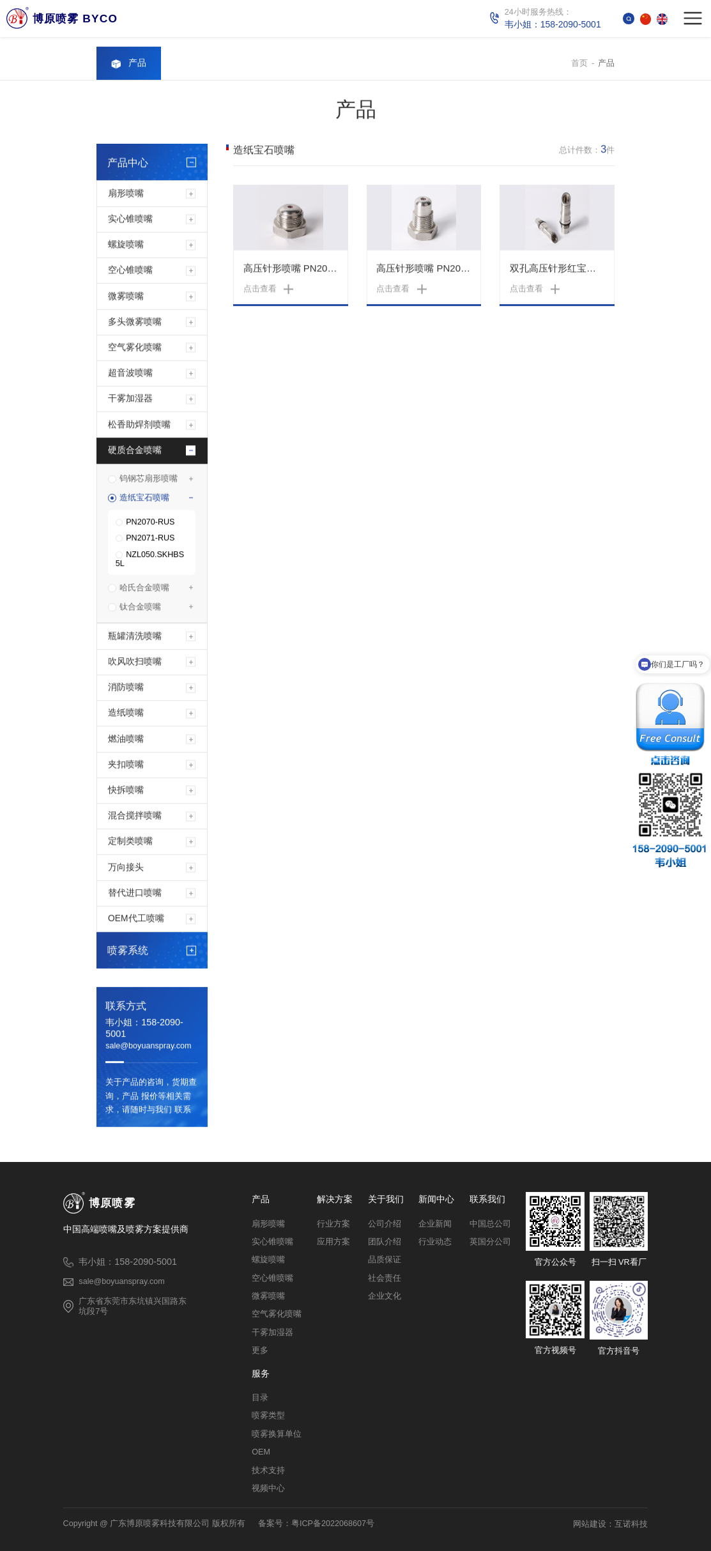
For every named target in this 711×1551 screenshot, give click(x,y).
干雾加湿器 (130, 399)
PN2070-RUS (150, 523)
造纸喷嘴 (126, 714)
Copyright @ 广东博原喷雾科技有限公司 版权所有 (154, 1523)
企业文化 (384, 1296)
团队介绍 (384, 1241)
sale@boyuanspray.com (148, 1047)
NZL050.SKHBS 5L (150, 560)
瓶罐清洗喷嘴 (135, 637)
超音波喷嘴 (130, 374)
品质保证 (384, 1259)
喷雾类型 (268, 1415)
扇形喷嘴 (126, 194)
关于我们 (386, 1199)
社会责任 (384, 1278)
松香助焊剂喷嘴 (139, 426)
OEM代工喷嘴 (136, 919)
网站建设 (589, 1524)
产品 (606, 64)
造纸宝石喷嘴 (144, 498)
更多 (260, 1350)
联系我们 (487, 1199)
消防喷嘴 (126, 688)
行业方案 (333, 1223)
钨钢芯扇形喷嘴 (148, 479)
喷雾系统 (127, 951)
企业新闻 (435, 1223)
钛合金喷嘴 (140, 608)
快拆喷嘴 (126, 791)
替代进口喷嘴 (135, 894)
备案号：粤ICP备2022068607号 (316, 1523)
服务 (261, 1374)
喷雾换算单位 (277, 1434)
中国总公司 (490, 1223)
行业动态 (435, 1241)
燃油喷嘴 (126, 740)
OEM (261, 1452)
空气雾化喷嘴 (135, 348)
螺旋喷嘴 (126, 245)
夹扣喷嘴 (126, 765)
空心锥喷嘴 (130, 271)
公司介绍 (384, 1223)
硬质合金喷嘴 (135, 451)
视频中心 (268, 1488)
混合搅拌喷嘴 (135, 816)
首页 (579, 64)
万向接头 (126, 868)
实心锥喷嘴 (130, 220)
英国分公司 (490, 1241)
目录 (260, 1397)
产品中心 (127, 163)
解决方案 (335, 1199)
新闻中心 (436, 1199)
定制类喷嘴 (130, 842)
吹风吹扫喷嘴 (135, 663)
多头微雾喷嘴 (135, 323)
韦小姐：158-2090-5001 (144, 1029)
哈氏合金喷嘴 (144, 588)
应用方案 (333, 1241)
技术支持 (268, 1470)
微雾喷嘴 (126, 297)
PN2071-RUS (150, 539)
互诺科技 (631, 1524)
